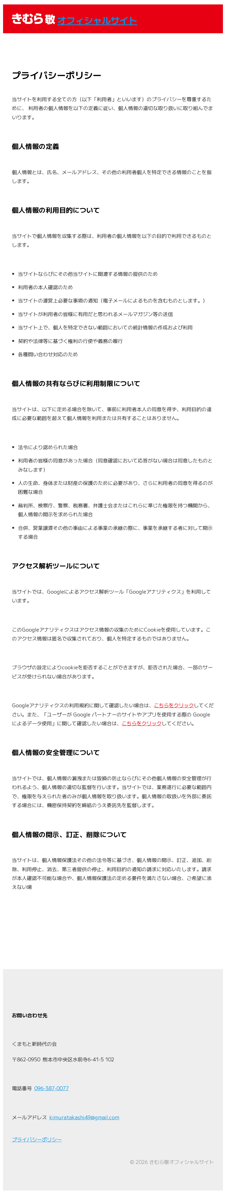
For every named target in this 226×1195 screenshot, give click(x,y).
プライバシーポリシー (37, 1139)
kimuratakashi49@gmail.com (84, 1117)
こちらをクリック (174, 705)
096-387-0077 (51, 1088)
